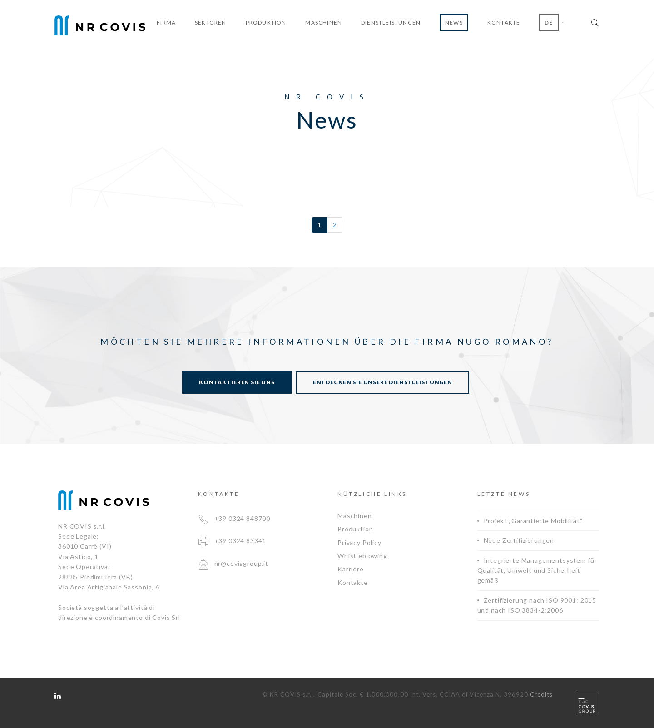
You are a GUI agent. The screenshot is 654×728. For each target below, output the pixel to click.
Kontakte (352, 582)
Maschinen (354, 516)
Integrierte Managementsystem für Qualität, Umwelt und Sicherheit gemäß (537, 570)
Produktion (355, 529)
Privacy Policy (359, 542)
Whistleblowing (362, 556)
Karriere (350, 569)
